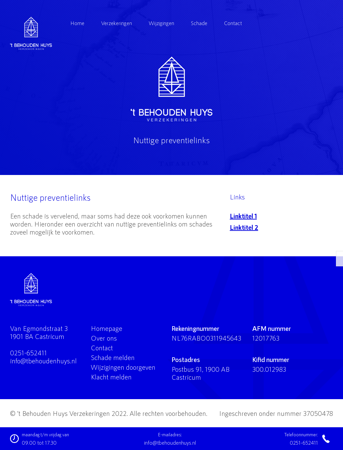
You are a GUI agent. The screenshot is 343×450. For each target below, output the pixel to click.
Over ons (104, 338)
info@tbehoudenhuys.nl (43, 361)
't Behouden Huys (171, 89)
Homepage (106, 328)
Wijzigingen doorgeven (123, 367)
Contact (233, 23)
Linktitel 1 (243, 216)
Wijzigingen (161, 23)
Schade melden (113, 357)
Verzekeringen (116, 23)
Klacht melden (111, 377)
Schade (199, 23)
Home (77, 23)
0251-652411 (28, 353)
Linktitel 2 (244, 227)
